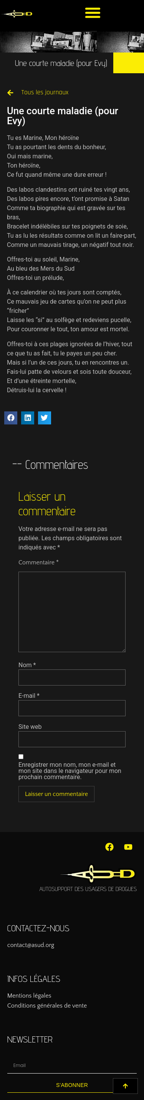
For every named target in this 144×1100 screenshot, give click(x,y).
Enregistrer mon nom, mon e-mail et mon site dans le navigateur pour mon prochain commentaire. (69, 771)
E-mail (29, 696)
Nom (27, 665)
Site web (30, 727)
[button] (92, 12)
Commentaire (38, 562)
